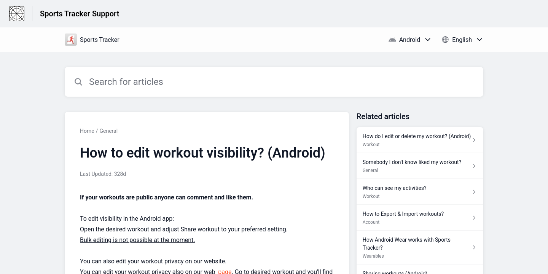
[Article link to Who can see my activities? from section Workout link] (420, 192)
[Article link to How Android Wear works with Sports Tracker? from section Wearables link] (420, 247)
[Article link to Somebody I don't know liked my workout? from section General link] (420, 166)
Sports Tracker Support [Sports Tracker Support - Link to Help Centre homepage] (79, 13)
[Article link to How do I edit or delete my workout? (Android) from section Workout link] (420, 140)
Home (87, 131)
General (108, 131)
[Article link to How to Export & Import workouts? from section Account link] (420, 218)
